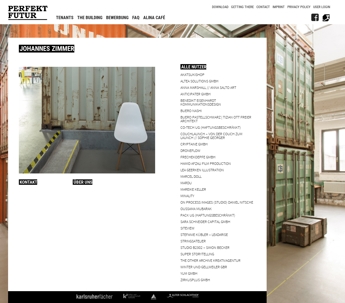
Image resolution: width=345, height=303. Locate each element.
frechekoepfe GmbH (197, 157)
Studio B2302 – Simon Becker (204, 247)
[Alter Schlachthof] (326, 17)
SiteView (187, 228)
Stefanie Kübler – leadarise (204, 234)
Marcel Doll (190, 176)
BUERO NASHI (191, 110)
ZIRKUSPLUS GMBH (195, 279)
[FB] (315, 17)
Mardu (186, 182)
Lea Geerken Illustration (202, 170)
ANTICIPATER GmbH (195, 94)
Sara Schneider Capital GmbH (205, 221)
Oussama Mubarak (196, 208)
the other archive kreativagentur (210, 260)
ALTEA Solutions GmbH (199, 81)
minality (187, 195)
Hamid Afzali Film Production (205, 163)
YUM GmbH (188, 273)
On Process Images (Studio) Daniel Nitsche (216, 202)
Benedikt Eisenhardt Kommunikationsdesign (200, 102)
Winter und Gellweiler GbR (203, 266)
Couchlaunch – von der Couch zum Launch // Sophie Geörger (211, 135)
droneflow (190, 150)
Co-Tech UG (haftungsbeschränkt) (210, 127)
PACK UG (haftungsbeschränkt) (207, 215)
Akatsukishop (192, 74)
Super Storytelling (197, 254)
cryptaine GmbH (194, 144)
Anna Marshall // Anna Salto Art (208, 87)
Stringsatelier (193, 241)
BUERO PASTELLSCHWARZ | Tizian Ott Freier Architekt (215, 119)
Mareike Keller (193, 189)
